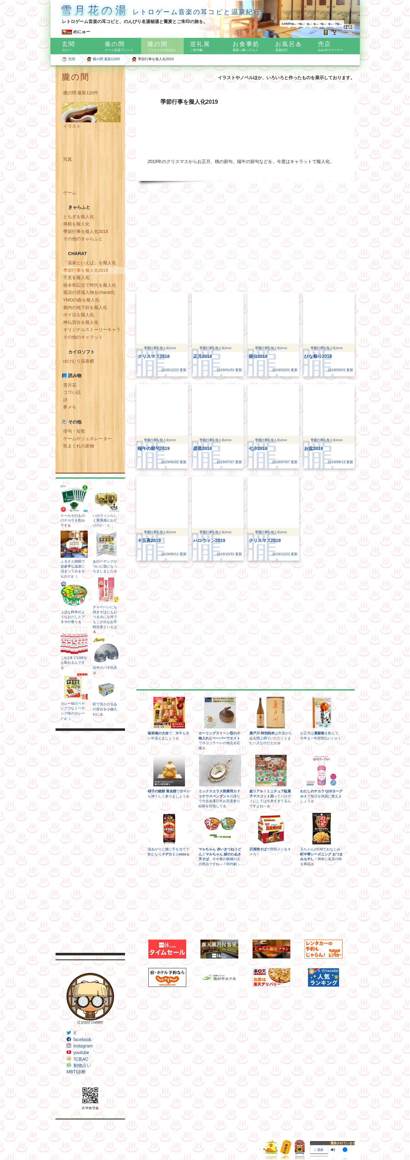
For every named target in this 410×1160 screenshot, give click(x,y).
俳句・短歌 (74, 431)
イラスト (72, 126)
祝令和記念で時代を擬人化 (89, 285)
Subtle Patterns (68, 1130)
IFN (58, 1123)
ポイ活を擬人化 (78, 314)
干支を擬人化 (76, 277)
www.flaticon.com (195, 1136)
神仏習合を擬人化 (80, 322)
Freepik (109, 1136)
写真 (67, 159)
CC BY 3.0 (243, 1136)
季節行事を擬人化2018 (85, 231)
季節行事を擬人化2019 (85, 270)
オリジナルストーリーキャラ (92, 329)
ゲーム (69, 192)
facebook (83, 1039)
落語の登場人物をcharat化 (89, 292)
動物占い (82, 1065)
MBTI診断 (76, 1071)
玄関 (71, 59)
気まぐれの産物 (78, 445)
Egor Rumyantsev (132, 1136)
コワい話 (72, 392)
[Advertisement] (90, 841)
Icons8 (97, 1142)
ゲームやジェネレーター (87, 438)
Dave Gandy (91, 1136)
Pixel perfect (159, 1136)
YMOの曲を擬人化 (81, 299)
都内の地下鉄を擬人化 (85, 307)
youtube (81, 1052)
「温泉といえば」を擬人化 (89, 262)
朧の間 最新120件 (107, 59)
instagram (83, 1045)
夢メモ (69, 407)
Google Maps (67, 1142)
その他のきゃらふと (83, 238)
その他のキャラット (83, 337)
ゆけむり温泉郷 (78, 361)
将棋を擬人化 (76, 223)
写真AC (81, 1059)
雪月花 (69, 385)
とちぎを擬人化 (78, 216)
